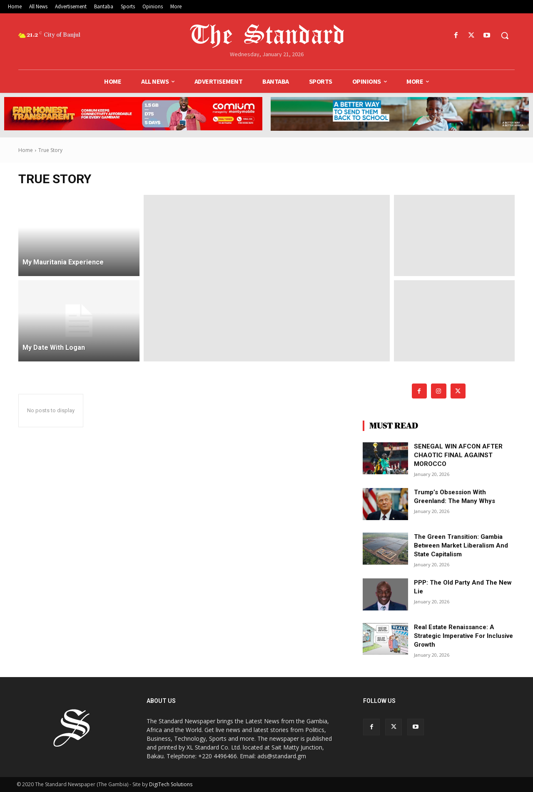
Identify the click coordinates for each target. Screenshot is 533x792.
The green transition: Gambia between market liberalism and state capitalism (461, 545)
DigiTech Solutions (170, 784)
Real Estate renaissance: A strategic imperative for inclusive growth (463, 635)
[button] (505, 35)
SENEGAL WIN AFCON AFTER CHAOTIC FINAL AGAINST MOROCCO (458, 455)
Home (25, 150)
